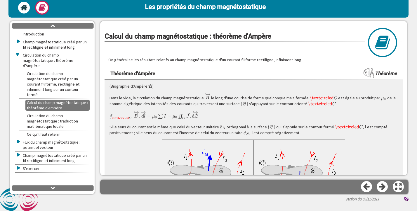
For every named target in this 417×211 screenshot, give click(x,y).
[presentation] (208, 97)
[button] (398, 187)
